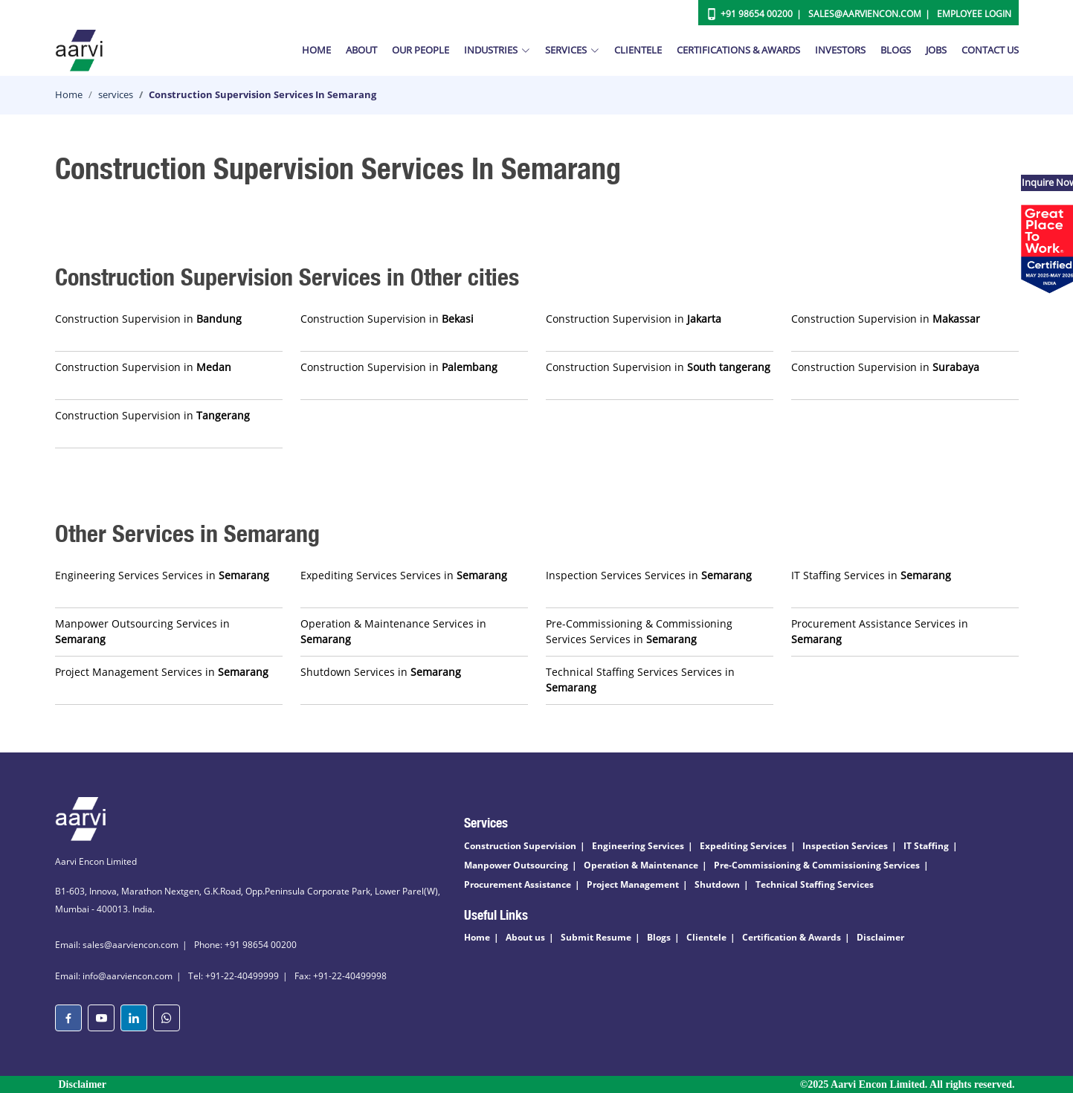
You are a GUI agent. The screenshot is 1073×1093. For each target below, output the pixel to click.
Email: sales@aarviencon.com (116, 944)
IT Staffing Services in (871, 575)
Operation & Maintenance (641, 865)
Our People (420, 50)
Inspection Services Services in (649, 575)
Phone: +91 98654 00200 (245, 944)
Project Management (633, 884)
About (361, 50)
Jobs (936, 50)
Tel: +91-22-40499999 (233, 976)
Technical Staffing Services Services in (640, 679)
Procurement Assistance (517, 884)
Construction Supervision (520, 845)
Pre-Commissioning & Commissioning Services (817, 865)
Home (316, 50)
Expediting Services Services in (403, 575)
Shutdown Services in (380, 672)
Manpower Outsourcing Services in (142, 631)
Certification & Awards (791, 937)
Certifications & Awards (738, 50)
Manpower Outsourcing (516, 865)
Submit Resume (596, 937)
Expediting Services (743, 845)
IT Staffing (926, 845)
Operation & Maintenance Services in (393, 631)
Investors (840, 50)
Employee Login (974, 13)
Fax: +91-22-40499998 (340, 976)
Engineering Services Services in (162, 575)
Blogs (895, 50)
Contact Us (990, 50)
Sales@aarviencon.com (864, 13)
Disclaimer (880, 937)
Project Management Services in (161, 672)
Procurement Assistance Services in (879, 631)
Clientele (638, 50)
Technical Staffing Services (814, 884)
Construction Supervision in (148, 319)
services (115, 94)
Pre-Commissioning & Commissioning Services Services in (639, 631)
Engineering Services (638, 845)
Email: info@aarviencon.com (114, 976)
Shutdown (717, 884)
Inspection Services (845, 845)
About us (525, 937)
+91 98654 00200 (757, 13)
